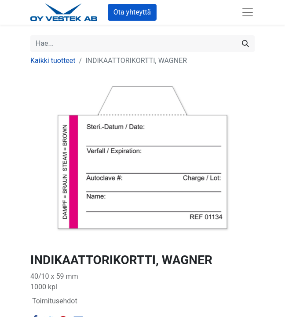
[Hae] (245, 43)
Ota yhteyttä (132, 12)
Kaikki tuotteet (53, 60)
